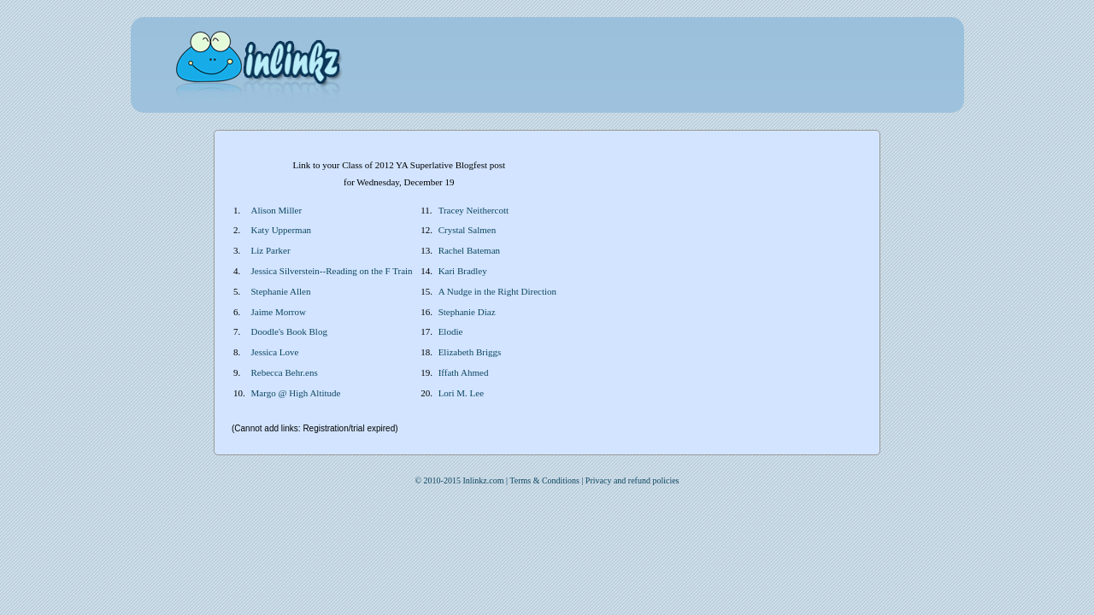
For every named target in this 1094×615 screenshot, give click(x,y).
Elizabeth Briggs (470, 352)
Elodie (450, 331)
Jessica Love (275, 352)
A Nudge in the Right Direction (497, 291)
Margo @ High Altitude (296, 393)
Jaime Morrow (278, 312)
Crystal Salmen (467, 230)
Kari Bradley (462, 271)
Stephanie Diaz (467, 312)
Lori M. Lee (461, 393)
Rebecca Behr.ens (284, 372)
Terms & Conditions (544, 480)
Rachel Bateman (469, 250)
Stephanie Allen (281, 291)
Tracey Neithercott (473, 210)
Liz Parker (271, 250)
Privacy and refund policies (632, 480)
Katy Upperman (281, 230)
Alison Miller (277, 210)
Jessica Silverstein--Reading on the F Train (332, 271)
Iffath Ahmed (463, 372)
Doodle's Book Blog (289, 331)
